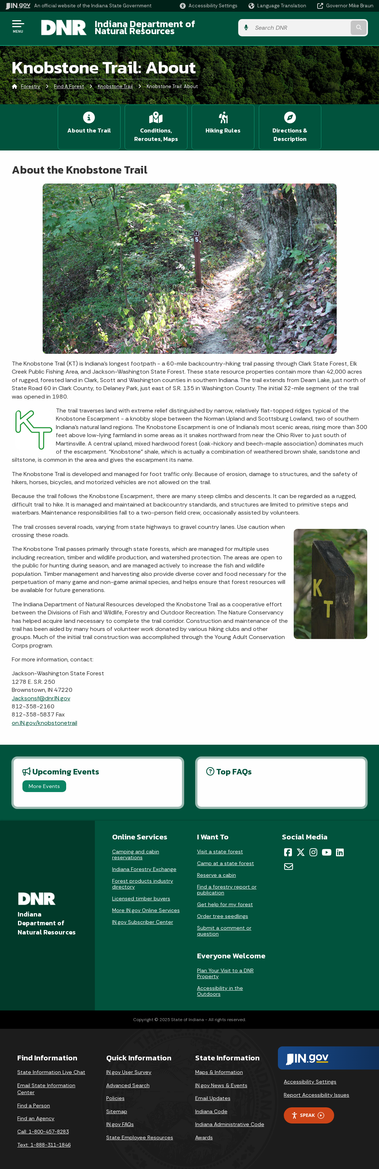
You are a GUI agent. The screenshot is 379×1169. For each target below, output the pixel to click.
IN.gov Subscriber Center (142, 916)
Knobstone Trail (115, 82)
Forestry (30, 82)
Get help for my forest (225, 898)
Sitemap (116, 1105)
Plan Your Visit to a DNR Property (225, 967)
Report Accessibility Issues (316, 1089)
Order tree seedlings (222, 910)
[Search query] (332, 26)
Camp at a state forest (225, 857)
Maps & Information (219, 1066)
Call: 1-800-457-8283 (43, 1125)
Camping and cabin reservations (135, 848)
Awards (204, 1131)
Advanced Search (128, 1079)
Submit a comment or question (224, 925)
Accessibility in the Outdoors (220, 985)
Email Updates (212, 1092)
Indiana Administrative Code (229, 1118)
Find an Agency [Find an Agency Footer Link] (35, 1113)
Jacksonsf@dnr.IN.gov (41, 692)
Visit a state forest (220, 845)
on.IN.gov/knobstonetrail (44, 717)
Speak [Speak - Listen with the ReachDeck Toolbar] (307, 1109)
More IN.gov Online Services (146, 904)
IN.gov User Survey (128, 1066)
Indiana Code (211, 1105)
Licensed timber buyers (141, 892)
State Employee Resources (139, 1131)
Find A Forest (69, 82)
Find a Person (33, 1099)
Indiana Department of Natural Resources (178, 26)
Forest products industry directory (142, 878)
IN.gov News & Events (221, 1079)
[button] (208, 5)
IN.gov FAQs (120, 1118)
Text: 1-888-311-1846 (44, 1139)
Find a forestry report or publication (227, 884)
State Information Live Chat (51, 1066)
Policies (115, 1092)
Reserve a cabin (216, 869)
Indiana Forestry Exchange (144, 863)
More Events (44, 780)
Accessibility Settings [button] (310, 1075)
